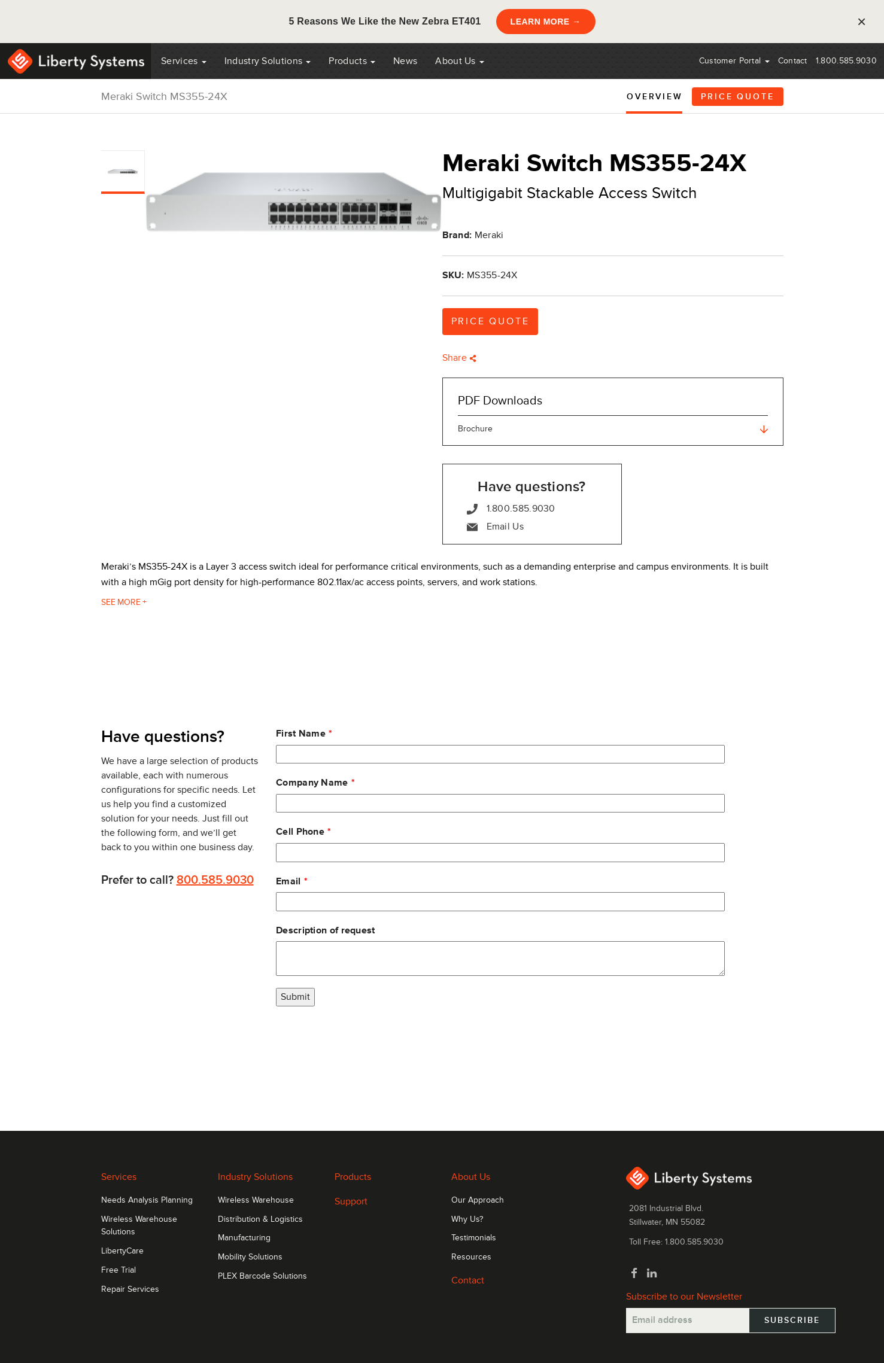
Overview (654, 97)
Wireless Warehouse (256, 1200)
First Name (301, 734)
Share (459, 358)
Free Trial (118, 1270)
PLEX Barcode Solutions (262, 1276)
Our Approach (477, 1200)
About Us (459, 61)
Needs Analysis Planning (147, 1200)
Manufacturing (244, 1238)
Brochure (613, 429)
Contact (792, 61)
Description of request (325, 930)
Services (183, 61)
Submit (295, 997)
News (405, 61)
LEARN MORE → (546, 21)
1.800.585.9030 (846, 61)
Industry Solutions (267, 61)
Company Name (312, 783)
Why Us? (467, 1219)
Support (351, 1201)
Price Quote (737, 97)
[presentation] (367, 1041)
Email (288, 881)
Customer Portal (734, 61)
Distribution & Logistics (260, 1219)
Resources (471, 1257)
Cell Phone (300, 832)
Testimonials (473, 1238)
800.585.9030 (215, 880)
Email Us (495, 527)
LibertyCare (122, 1251)
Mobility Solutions (250, 1257)
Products (353, 1177)
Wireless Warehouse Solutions (139, 1226)
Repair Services (130, 1289)
